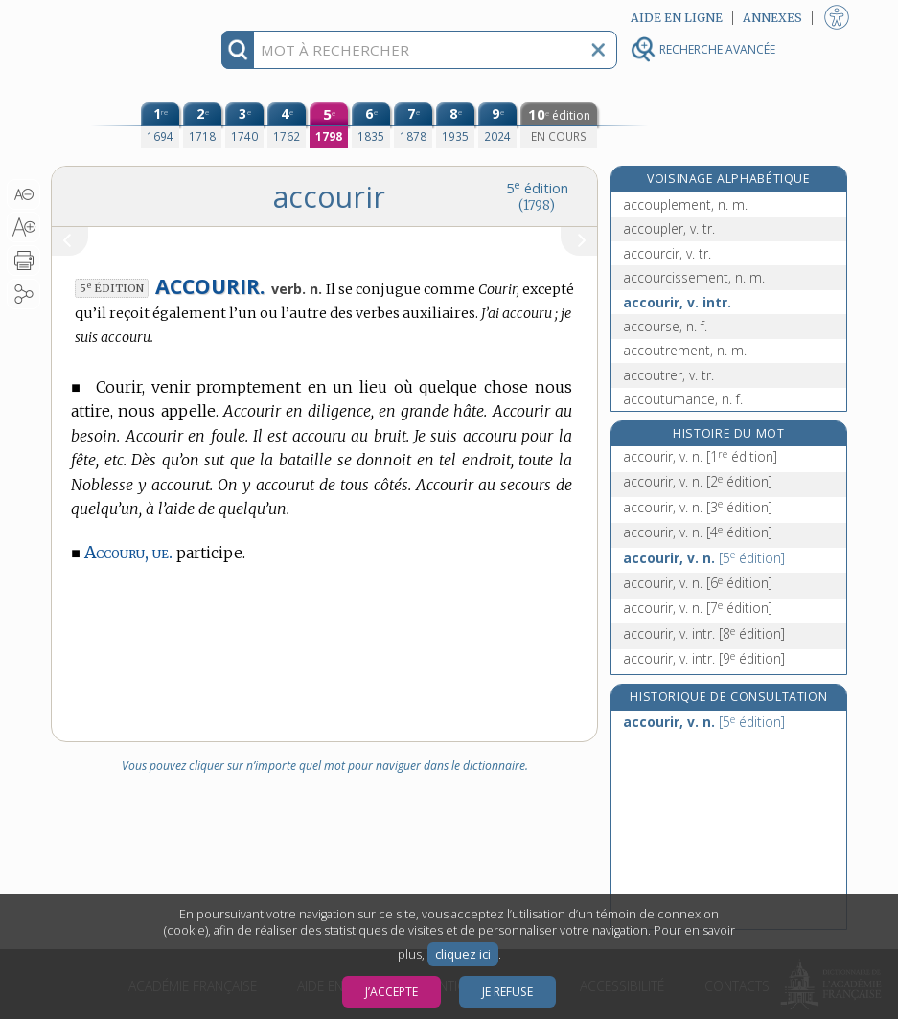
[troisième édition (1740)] (244, 125)
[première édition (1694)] (160, 125)
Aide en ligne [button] (677, 18)
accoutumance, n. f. (683, 399)
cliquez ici (463, 954)
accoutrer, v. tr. (668, 375)
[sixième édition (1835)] (371, 125)
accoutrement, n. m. (685, 350)
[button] (23, 194)
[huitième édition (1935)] (455, 125)
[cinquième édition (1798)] (329, 125)
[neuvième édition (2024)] (497, 125)
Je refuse (507, 992)
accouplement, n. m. (685, 204)
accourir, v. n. (700, 456)
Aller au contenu (126, 17)
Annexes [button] (772, 18)
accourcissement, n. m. (694, 277)
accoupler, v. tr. (669, 228)
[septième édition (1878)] (413, 125)
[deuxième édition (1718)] (202, 125)
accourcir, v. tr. (667, 253)
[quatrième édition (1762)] (286, 125)
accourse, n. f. (665, 326)
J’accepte (391, 992)
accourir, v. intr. (677, 302)
